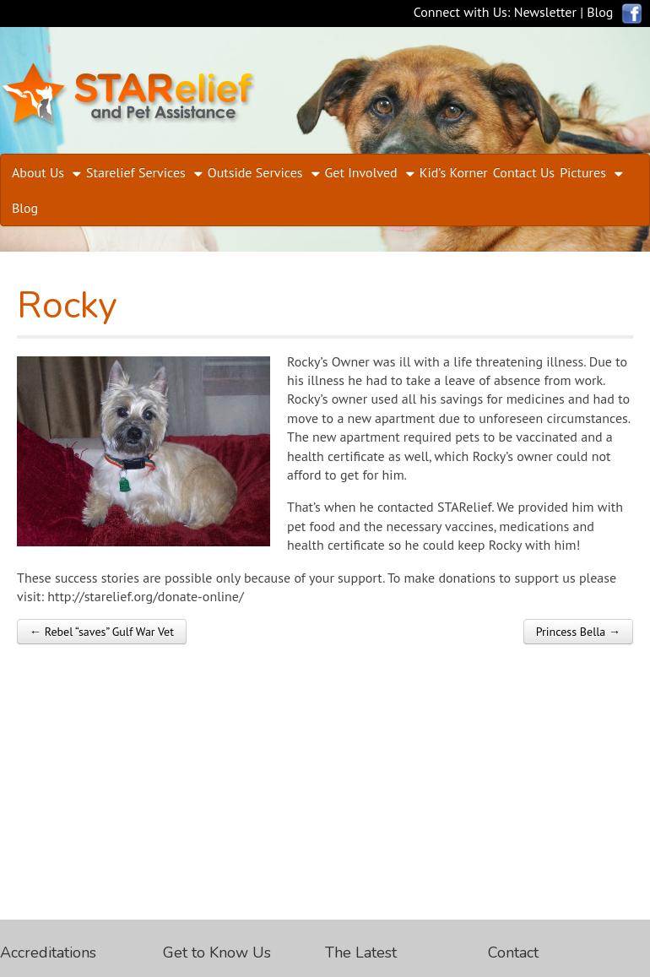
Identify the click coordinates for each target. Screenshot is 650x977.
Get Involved (361, 172)
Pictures (583, 172)
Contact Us (524, 172)
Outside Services (255, 172)
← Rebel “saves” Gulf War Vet (102, 631)
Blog (600, 11)
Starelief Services (136, 172)
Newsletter (545, 11)
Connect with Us (460, 11)
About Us (38, 172)
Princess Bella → (578, 631)
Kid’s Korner (454, 172)
